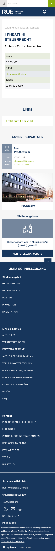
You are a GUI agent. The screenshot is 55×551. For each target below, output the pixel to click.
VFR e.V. (6, 457)
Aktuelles (9, 335)
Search (51, 3)
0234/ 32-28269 (21, 164)
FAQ (4, 398)
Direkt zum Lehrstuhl (19, 121)
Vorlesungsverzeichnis (17, 363)
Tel (5, 508)
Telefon (7, 164)
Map (19, 508)
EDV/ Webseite (11, 450)
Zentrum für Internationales (21, 436)
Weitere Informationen (12, 544)
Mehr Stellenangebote (27, 253)
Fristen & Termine (13, 349)
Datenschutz (10, 515)
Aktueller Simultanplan (17, 356)
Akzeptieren (9, 550)
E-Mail (8, 161)
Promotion (9, 304)
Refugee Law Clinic (14, 443)
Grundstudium (11, 283)
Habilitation (10, 311)
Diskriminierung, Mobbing (17, 377)
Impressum (9, 522)
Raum (8, 157)
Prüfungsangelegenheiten (19, 421)
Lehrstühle (9, 429)
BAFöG (6, 391)
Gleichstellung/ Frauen (17, 370)
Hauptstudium (11, 290)
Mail (12, 508)
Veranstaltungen (13, 342)
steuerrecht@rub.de (16, 73)
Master (7, 297)
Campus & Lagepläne (15, 384)
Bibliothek (8, 464)
